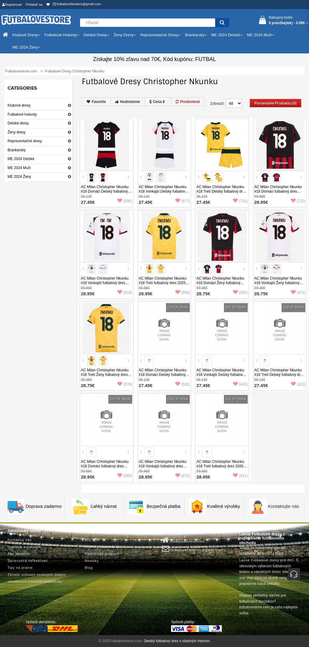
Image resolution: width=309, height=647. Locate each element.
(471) (298, 292)
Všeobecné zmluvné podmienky (35, 581)
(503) (182, 384)
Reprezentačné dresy (25, 141)
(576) (124, 384)
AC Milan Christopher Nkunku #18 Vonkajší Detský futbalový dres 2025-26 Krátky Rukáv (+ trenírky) (163, 194)
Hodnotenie (127, 102)
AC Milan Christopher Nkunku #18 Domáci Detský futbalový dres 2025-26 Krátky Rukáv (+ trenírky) (105, 194)
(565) (124, 475)
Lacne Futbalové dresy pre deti (266, 560)
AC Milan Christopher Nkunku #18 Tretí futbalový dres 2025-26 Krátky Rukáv (163, 283)
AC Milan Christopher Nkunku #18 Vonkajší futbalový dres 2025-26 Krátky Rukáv (105, 283)
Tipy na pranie (20, 567)
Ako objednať (19, 554)
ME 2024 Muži (19, 168)
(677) (182, 201)
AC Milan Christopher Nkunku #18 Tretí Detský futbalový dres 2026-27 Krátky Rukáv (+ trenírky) (279, 377)
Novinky (92, 560)
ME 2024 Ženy (19, 177)
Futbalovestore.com (183, 540)
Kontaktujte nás (283, 506)
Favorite (96, 102)
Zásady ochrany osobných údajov (37, 574)
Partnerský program (102, 554)
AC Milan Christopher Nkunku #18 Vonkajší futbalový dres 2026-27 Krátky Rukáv (162, 466)
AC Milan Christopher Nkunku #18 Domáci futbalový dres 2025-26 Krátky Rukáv (278, 191)
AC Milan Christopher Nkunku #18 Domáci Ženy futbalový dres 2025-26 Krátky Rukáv (220, 283)
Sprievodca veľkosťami (28, 560)
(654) (182, 292)
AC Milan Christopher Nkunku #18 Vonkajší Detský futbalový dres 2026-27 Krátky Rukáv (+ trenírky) (220, 377)
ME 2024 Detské (21, 159)
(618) (124, 292)
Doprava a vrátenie (24, 547)
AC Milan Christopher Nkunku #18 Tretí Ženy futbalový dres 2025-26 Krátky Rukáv (105, 374)
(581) (240, 292)
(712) (298, 201)
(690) (124, 201)
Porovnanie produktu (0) (275, 103)
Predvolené (188, 102)
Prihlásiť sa (34, 4)
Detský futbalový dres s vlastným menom (176, 641)
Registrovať (12, 4)
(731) (240, 201)
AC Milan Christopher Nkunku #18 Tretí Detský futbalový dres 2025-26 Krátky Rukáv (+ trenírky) (221, 194)
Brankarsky (17, 150)
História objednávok (102, 547)
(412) (298, 384)
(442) (240, 384)
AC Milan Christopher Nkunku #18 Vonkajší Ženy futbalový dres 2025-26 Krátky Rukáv (278, 283)
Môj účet (92, 540)
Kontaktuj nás (20, 540)
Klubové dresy (19, 105)
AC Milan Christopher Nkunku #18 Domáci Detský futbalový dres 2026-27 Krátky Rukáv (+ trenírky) (163, 377)
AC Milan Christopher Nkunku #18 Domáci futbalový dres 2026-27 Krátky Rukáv (105, 466)
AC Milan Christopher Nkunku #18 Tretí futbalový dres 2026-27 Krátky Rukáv (220, 466)
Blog (89, 567)
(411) (240, 475)
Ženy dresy (16, 132)
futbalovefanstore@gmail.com (77, 4)
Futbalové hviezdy (22, 114)
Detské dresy (18, 123)
